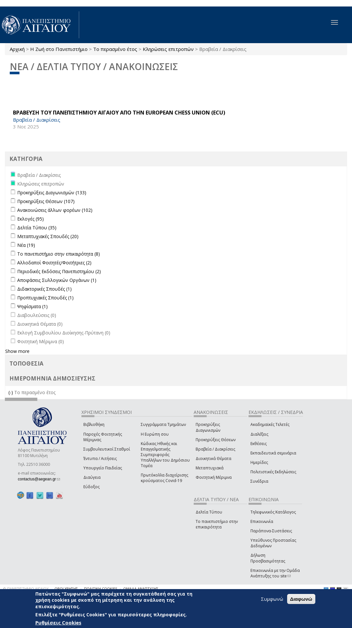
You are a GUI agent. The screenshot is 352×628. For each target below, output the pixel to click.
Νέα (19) (26, 245)
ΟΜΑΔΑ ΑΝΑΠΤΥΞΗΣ (140, 588)
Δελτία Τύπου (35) (36, 227)
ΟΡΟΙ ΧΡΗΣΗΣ (66, 588)
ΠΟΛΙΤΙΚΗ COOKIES (100, 588)
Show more (17, 351)
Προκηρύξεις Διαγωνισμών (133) (51, 192)
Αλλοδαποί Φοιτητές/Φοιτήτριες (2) (54, 263)
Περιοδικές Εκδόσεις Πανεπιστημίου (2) (59, 271)
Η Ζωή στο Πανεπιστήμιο (59, 49)
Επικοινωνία (261, 521)
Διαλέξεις (259, 434)
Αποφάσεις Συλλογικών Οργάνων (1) (56, 280)
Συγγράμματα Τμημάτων (163, 424)
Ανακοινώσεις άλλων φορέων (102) (54, 210)
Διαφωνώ (301, 599)
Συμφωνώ (272, 599)
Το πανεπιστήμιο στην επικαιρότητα (217, 524)
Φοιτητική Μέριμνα (214, 477)
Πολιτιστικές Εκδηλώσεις (273, 472)
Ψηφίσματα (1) (32, 306)
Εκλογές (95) (30, 219)
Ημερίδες (259, 462)
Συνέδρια (259, 481)
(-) (11, 392)
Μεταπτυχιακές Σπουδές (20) (48, 236)
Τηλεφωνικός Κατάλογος (273, 512)
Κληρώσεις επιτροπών (168, 49)
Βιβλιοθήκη (93, 424)
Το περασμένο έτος (115, 49)
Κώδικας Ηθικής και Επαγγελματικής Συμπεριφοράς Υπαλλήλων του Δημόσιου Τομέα (165, 455)
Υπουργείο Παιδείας (102, 468)
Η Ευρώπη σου (155, 434)
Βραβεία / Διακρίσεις (215, 449)
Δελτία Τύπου (209, 512)
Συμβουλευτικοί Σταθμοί (106, 449)
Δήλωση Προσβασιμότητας (267, 557)
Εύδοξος (91, 486)
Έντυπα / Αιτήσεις (100, 458)
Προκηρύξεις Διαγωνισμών (208, 427)
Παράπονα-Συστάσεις (271, 531)
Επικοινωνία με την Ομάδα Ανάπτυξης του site (275, 573)
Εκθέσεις (258, 443)
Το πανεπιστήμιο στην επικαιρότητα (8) (58, 254)
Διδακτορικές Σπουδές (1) (44, 289)
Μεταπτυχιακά (210, 468)
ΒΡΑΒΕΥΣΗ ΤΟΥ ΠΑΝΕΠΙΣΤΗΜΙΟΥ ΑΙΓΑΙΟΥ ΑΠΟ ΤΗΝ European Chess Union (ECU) (119, 112)
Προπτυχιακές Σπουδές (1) (45, 298)
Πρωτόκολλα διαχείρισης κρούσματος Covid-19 (164, 477)
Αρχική (17, 49)
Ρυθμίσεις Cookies (58, 623)
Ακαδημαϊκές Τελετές (269, 424)
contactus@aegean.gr (39, 479)
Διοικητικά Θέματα (213, 458)
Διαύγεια (92, 477)
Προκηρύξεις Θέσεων (216, 439)
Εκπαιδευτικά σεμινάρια (273, 453)
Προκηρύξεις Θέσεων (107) (46, 201)
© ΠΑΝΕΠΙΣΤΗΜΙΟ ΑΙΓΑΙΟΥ (26, 588)
